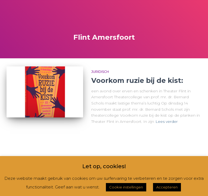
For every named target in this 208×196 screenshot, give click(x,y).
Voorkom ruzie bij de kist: (137, 80)
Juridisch (100, 72)
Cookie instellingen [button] (126, 187)
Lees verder (166, 121)
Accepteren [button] (167, 187)
